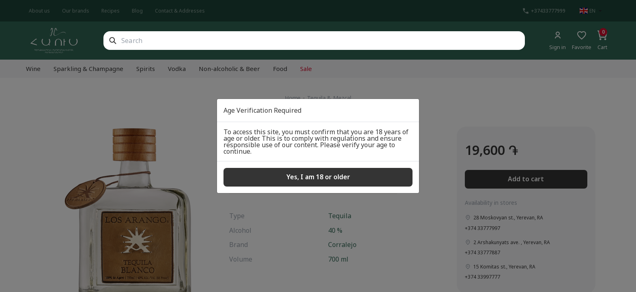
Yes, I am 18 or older (318, 176)
